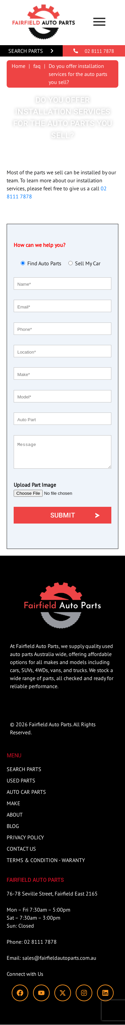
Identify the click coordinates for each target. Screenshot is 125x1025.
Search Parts (25, 51)
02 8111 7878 (99, 51)
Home (18, 66)
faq (37, 66)
